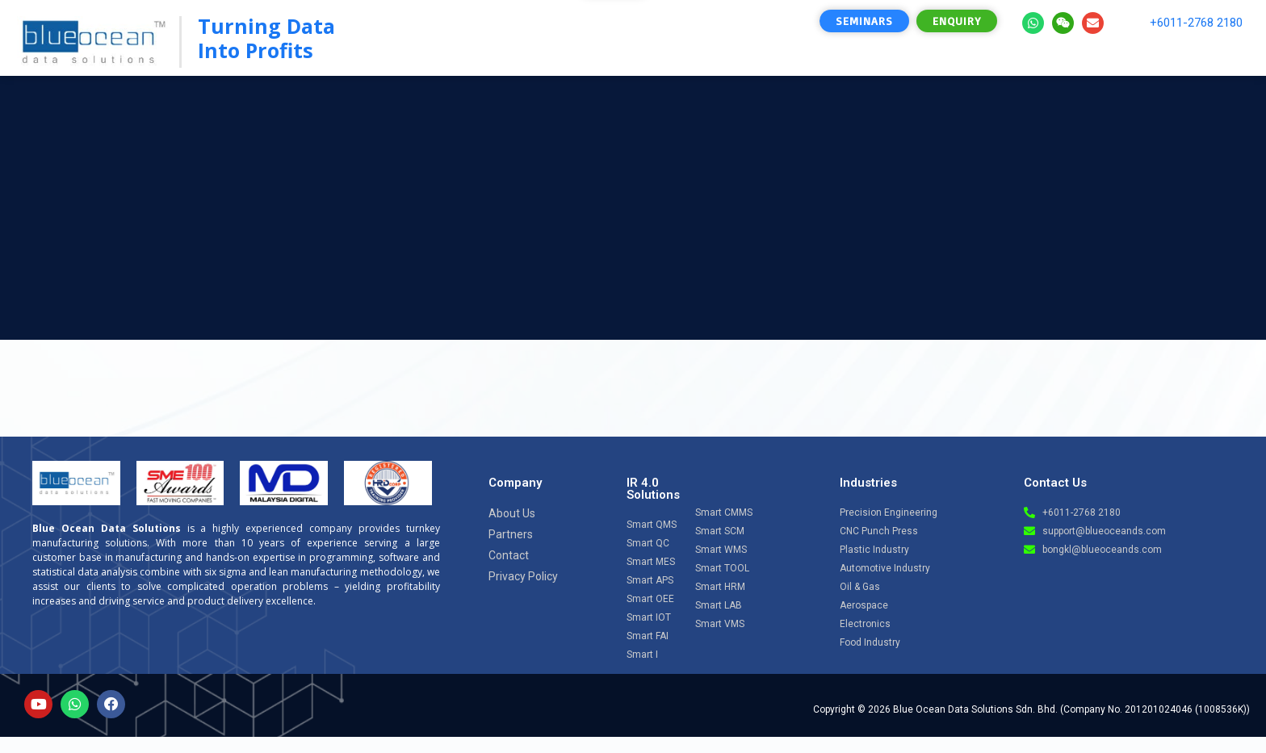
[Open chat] (1210, 599)
